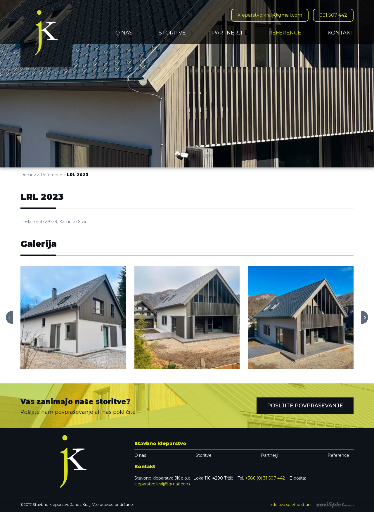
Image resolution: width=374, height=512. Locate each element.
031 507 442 (333, 15)
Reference (285, 33)
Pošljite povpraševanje (305, 405)
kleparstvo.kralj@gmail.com (270, 15)
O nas (123, 33)
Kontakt (341, 33)
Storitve (172, 33)
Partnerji (227, 33)
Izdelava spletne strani (311, 504)
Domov (28, 174)
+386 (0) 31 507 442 (265, 478)
